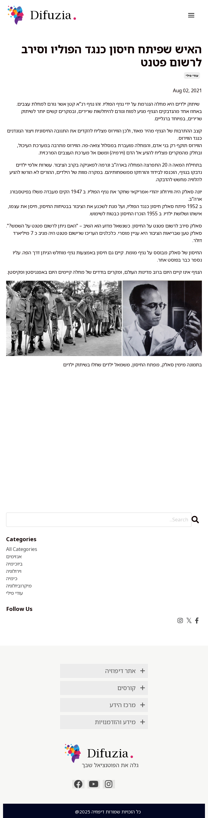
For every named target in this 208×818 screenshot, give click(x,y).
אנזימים (14, 556)
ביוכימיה (14, 563)
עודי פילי (192, 75)
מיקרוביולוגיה (19, 585)
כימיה (11, 578)
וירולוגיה (13, 571)
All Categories (21, 549)
